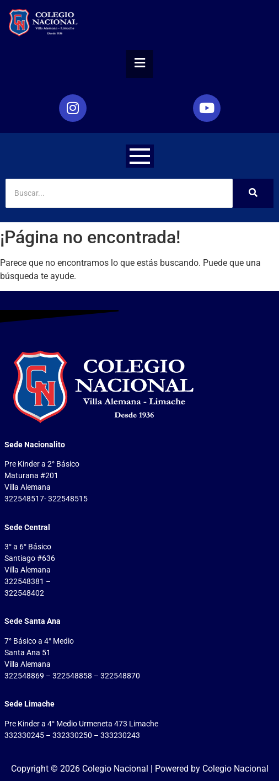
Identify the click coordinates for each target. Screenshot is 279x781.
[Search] (119, 193)
